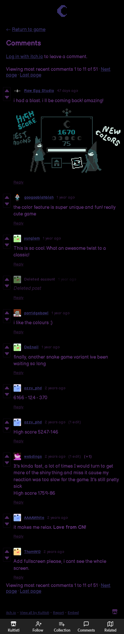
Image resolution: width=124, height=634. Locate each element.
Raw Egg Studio (39, 90)
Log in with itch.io (24, 57)
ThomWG (32, 551)
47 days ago (67, 90)
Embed (73, 612)
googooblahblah (39, 197)
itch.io (11, 612)
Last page (30, 75)
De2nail (31, 347)
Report (58, 612)
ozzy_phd (33, 388)
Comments (86, 626)
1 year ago (66, 197)
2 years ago (55, 388)
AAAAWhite (34, 517)
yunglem (32, 238)
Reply (18, 182)
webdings (33, 456)
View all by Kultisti (34, 612)
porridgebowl (36, 313)
